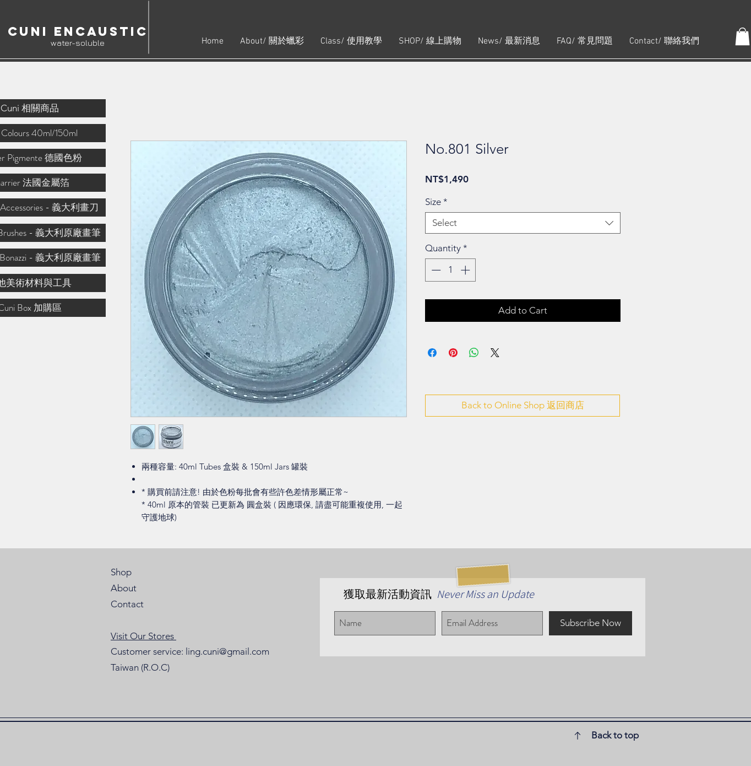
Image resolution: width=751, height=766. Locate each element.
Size (436, 201)
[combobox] (523, 223)
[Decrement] (435, 270)
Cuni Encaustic (78, 31)
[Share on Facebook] (432, 352)
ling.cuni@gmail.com (227, 651)
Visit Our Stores (143, 635)
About (124, 588)
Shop (121, 572)
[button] (742, 36)
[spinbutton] (450, 270)
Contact (127, 603)
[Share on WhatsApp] (474, 352)
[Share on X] (495, 352)
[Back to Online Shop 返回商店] (522, 406)
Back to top (615, 735)
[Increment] (466, 270)
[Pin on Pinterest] (453, 352)
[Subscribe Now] (590, 623)
